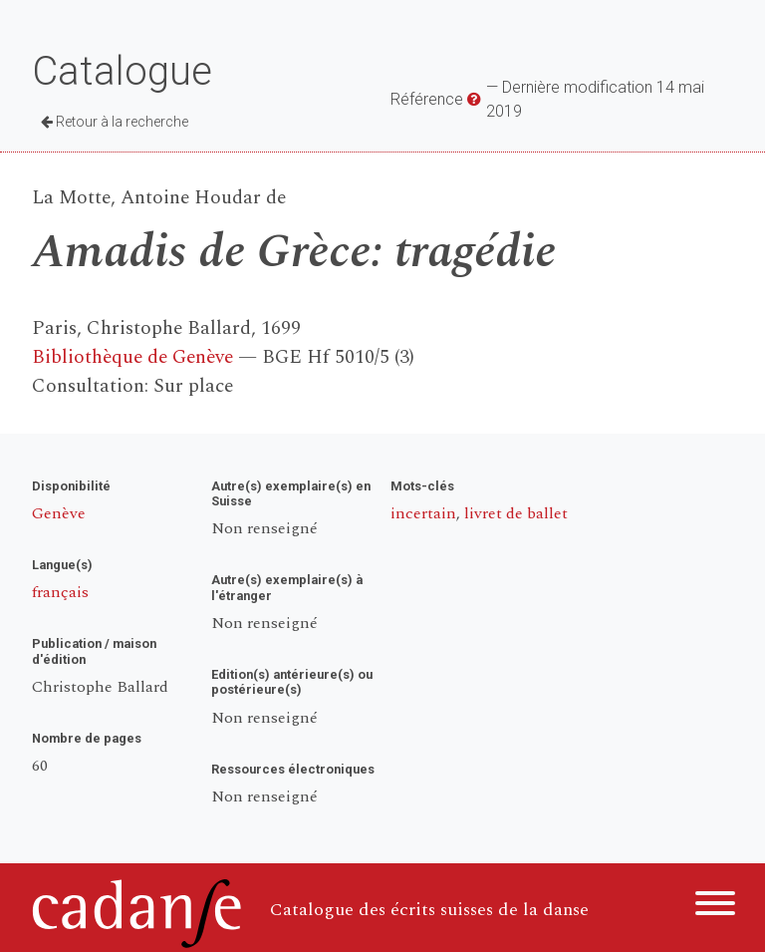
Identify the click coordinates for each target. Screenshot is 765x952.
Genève (59, 513)
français (60, 592)
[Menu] (715, 906)
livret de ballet (516, 513)
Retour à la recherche (114, 122)
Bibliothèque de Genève (132, 357)
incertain (423, 513)
